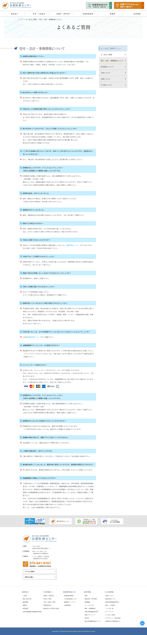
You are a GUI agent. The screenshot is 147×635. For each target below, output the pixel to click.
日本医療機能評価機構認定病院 (32, 612)
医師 (86, 596)
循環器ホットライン (70, 602)
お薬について (105, 79)
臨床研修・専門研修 (91, 599)
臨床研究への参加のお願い (51, 608)
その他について (106, 85)
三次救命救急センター (71, 599)
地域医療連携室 (69, 596)
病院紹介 (25, 592)
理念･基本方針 (27, 599)
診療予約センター (72, 245)
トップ (20, 19)
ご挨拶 (25, 596)
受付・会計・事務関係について (112, 60)
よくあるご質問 (31, 19)
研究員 (87, 618)
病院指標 (25, 608)
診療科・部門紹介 (48, 596)
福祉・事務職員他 (90, 608)
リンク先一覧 (109, 608)
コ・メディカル (89, 605)
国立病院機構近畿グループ (93, 621)
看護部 (25, 605)
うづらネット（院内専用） (113, 618)
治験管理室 (67, 605)
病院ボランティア (90, 615)
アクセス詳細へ (30, 571)
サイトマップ (109, 612)
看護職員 (87, 602)
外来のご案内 (47, 599)
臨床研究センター (110, 599)
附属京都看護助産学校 (91, 612)
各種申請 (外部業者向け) (112, 621)
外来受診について (107, 67)
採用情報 (87, 592)
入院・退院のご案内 (49, 602)
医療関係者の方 (69, 592)
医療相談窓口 (47, 605)
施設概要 (25, 602)
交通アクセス (109, 596)
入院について (105, 73)
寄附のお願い (29, 577)
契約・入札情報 (110, 605)
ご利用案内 (47, 592)
